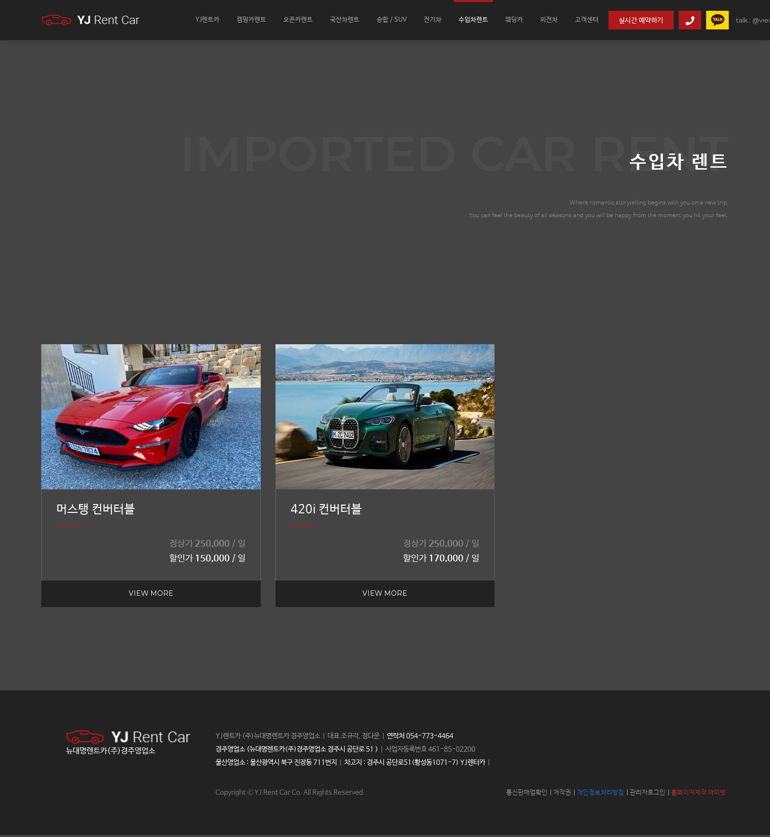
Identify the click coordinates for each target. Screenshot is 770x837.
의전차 (549, 20)
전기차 (432, 20)
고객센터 (587, 20)
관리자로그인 (647, 794)
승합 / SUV (392, 20)
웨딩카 (514, 20)
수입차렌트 (473, 20)
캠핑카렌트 (251, 20)
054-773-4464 (429, 738)
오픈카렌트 (298, 20)
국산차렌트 (344, 20)
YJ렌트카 (207, 20)
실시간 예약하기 (641, 21)
